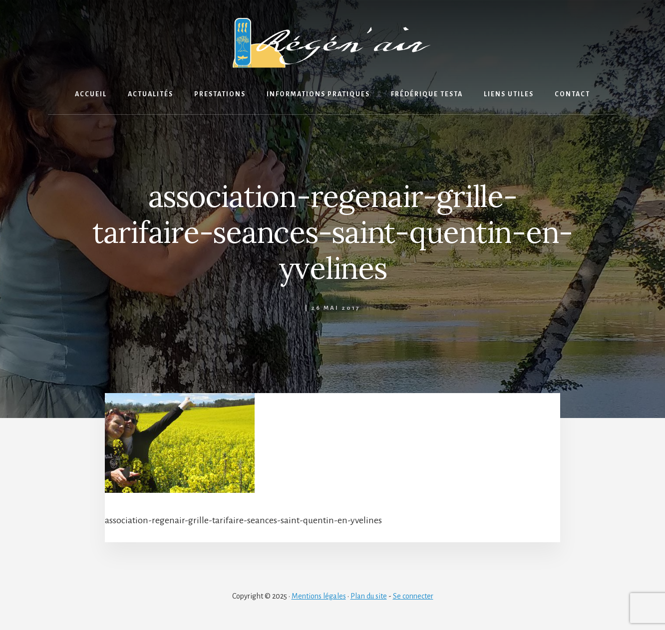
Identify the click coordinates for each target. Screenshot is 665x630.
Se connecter (413, 596)
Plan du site (368, 596)
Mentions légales (319, 596)
